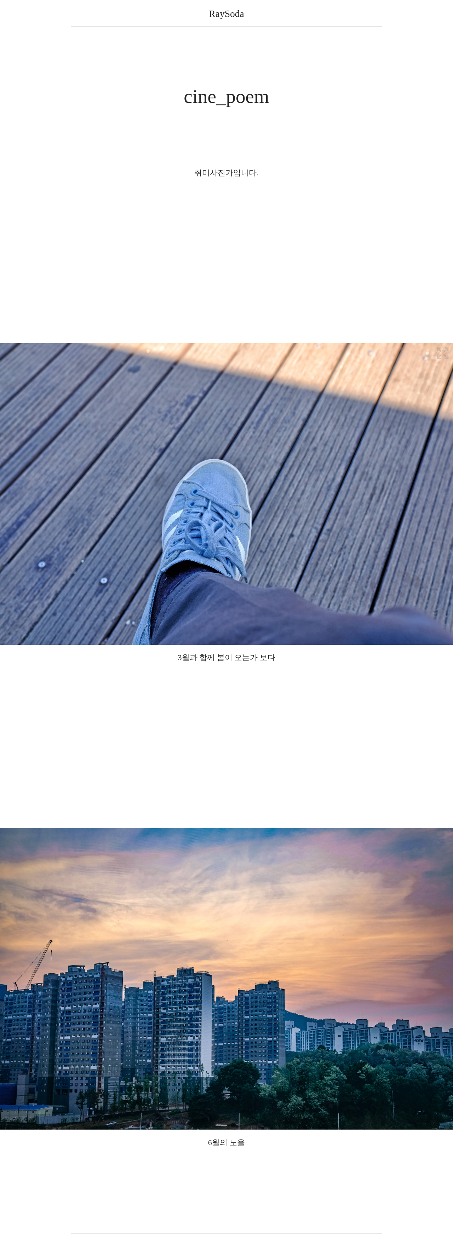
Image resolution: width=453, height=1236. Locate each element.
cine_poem (226, 96)
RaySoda (226, 13)
